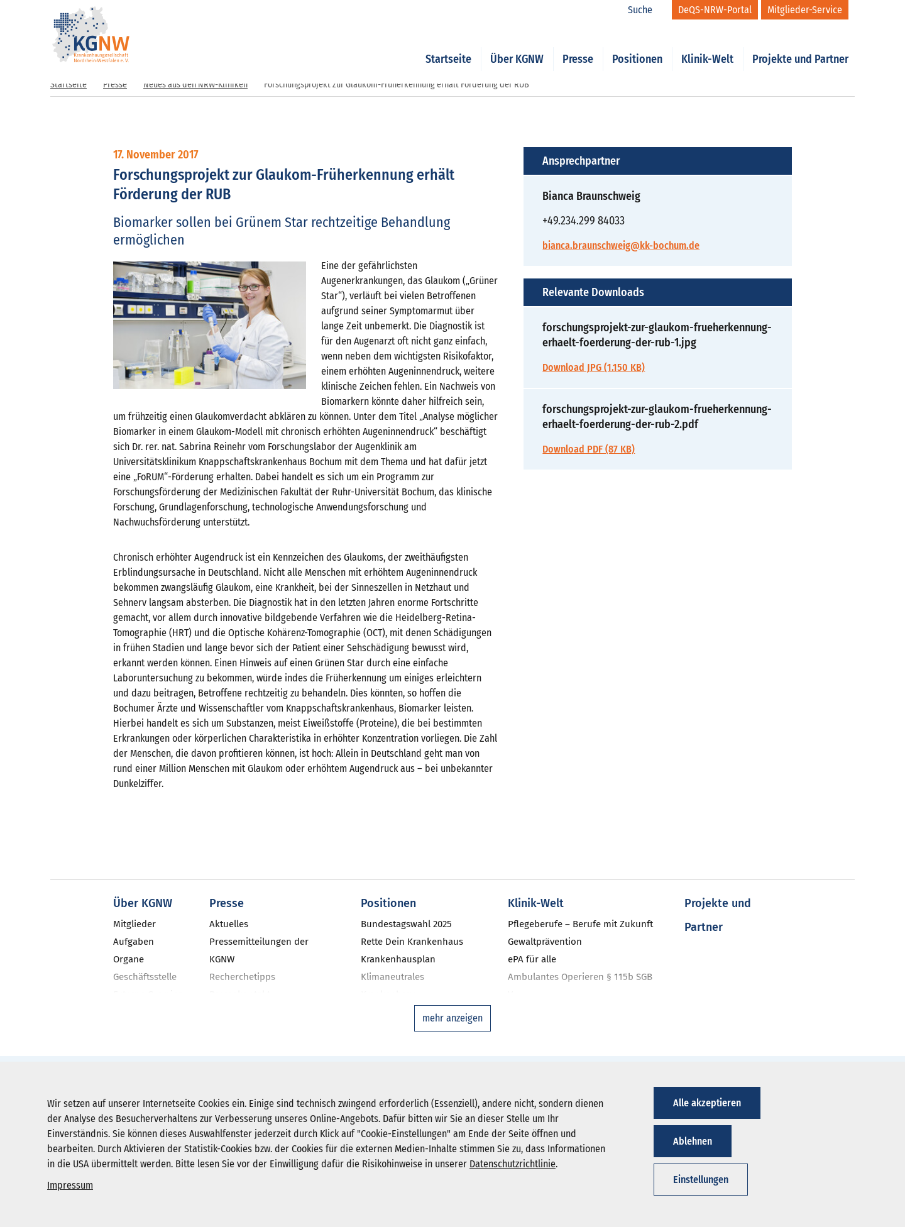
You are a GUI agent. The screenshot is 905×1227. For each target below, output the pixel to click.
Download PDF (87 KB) (588, 449)
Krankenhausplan (398, 959)
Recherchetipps (242, 976)
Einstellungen (700, 1180)
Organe (128, 959)
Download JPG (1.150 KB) (593, 367)
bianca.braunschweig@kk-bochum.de (620, 245)
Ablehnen (692, 1141)
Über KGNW (517, 45)
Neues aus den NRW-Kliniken (195, 84)
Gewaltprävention (545, 941)
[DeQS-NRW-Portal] (715, 9)
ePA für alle (532, 959)
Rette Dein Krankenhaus (412, 941)
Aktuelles (228, 924)
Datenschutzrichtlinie (512, 1164)
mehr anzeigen (452, 1018)
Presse (577, 45)
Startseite (448, 45)
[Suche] (647, 10)
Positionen (637, 45)
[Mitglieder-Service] (804, 9)
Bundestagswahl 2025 (406, 924)
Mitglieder (134, 924)
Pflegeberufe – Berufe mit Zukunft (580, 924)
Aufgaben (133, 941)
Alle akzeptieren (707, 1103)
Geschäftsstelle (145, 976)
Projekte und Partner (800, 45)
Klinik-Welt (707, 45)
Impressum (70, 1185)
